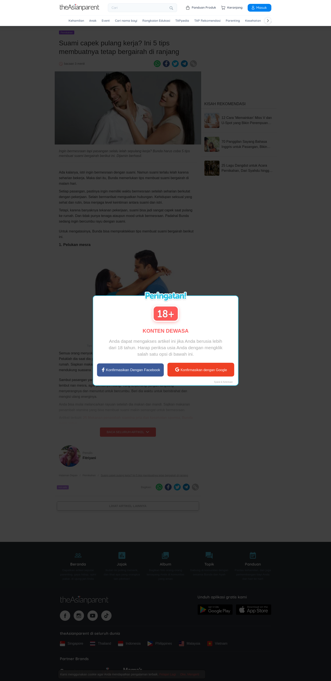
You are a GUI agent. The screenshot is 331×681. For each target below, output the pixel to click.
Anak (92, 21)
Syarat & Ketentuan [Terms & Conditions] (223, 382)
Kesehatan (253, 21)
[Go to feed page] (79, 9)
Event (106, 21)
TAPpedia (182, 21)
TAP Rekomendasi (207, 21)
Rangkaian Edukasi (156, 21)
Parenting (233, 21)
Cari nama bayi (126, 21)
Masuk (259, 7)
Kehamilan (76, 21)
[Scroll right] (267, 20)
